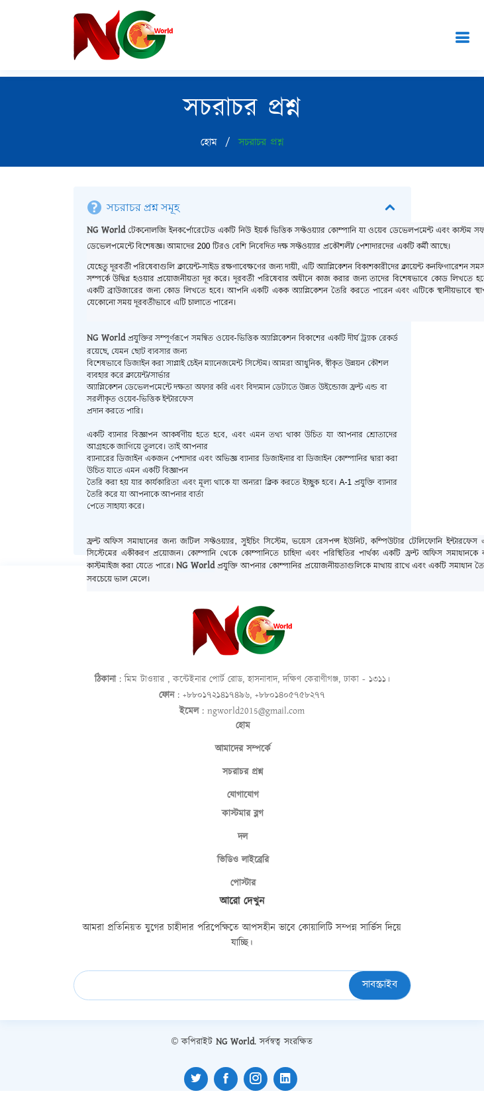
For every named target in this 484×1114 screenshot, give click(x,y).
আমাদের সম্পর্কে (243, 748)
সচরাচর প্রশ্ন (242, 772)
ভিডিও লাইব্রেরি (243, 860)
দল (243, 836)
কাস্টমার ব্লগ (243, 813)
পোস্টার (243, 883)
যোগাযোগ (243, 795)
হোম (209, 142)
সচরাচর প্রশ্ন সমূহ (252, 208)
